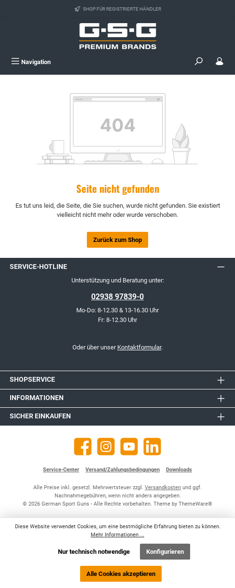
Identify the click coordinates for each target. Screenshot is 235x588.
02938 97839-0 (117, 296)
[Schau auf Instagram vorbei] (106, 446)
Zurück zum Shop (117, 239)
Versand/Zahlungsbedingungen (122, 470)
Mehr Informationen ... (117, 535)
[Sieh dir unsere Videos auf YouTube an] (129, 446)
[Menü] (31, 62)
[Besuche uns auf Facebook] (83, 446)
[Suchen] (198, 62)
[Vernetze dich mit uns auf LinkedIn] (152, 446)
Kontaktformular (139, 347)
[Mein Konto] (219, 62)
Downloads (179, 470)
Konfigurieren (165, 551)
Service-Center (61, 470)
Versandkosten (163, 487)
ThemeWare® (195, 504)
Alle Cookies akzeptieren (120, 573)
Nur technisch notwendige (94, 551)
